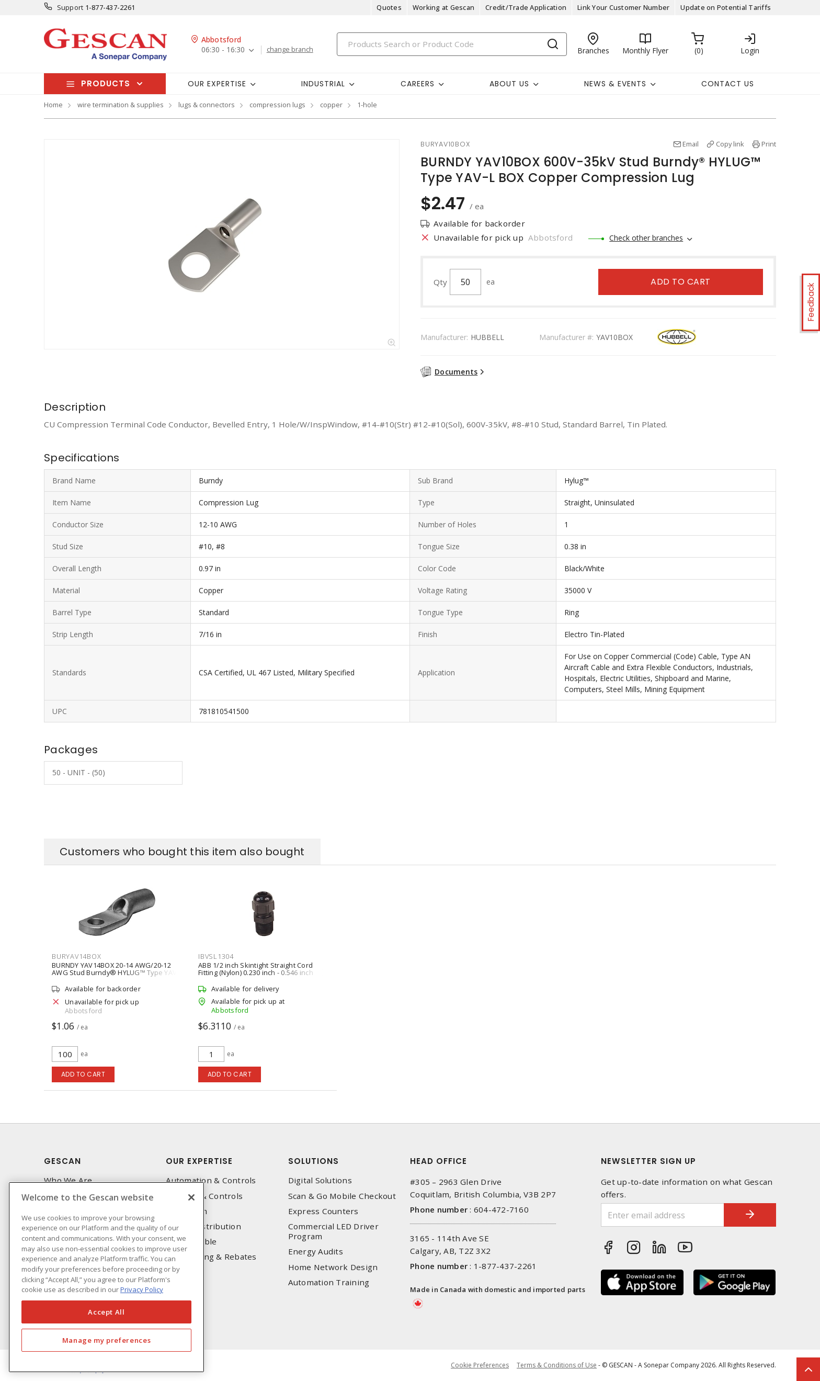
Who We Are (68, 1180)
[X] (191, 1197)
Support (70, 7)
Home (53, 104)
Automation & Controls (211, 1180)
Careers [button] (418, 83)
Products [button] (105, 83)
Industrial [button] (323, 83)
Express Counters (323, 1211)
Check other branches (646, 238)
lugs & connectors (206, 104)
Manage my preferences (106, 1340)
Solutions (313, 1161)
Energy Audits (315, 1252)
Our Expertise (199, 1161)
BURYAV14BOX (76, 956)
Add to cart (681, 282)
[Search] (452, 44)
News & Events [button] (615, 83)
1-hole (367, 104)
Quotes (389, 7)
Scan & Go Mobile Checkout (342, 1196)
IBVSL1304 (216, 956)
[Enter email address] (662, 1215)
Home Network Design (333, 1267)
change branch (290, 50)
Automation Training (329, 1282)
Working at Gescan (443, 7)
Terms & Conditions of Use (557, 1365)
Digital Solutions (320, 1180)
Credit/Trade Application (525, 7)
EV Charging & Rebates (211, 1257)
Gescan (62, 1161)
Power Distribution (203, 1226)
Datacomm (186, 1211)
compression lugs (277, 104)
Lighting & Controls (204, 1196)
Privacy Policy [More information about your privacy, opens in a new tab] (141, 1289)
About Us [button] (509, 83)
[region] (106, 1277)
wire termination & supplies (120, 104)
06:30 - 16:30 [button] (223, 50)
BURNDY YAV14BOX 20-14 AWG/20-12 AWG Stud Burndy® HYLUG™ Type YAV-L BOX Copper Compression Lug (117, 972)
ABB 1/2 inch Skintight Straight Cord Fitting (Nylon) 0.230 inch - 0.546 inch (255, 968)
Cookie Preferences (480, 1365)
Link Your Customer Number (623, 7)
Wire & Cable (191, 1242)
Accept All (106, 1312)
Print (768, 144)
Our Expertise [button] (217, 83)
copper (331, 104)
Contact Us (727, 83)
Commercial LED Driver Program (333, 1231)
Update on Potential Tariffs (725, 7)
